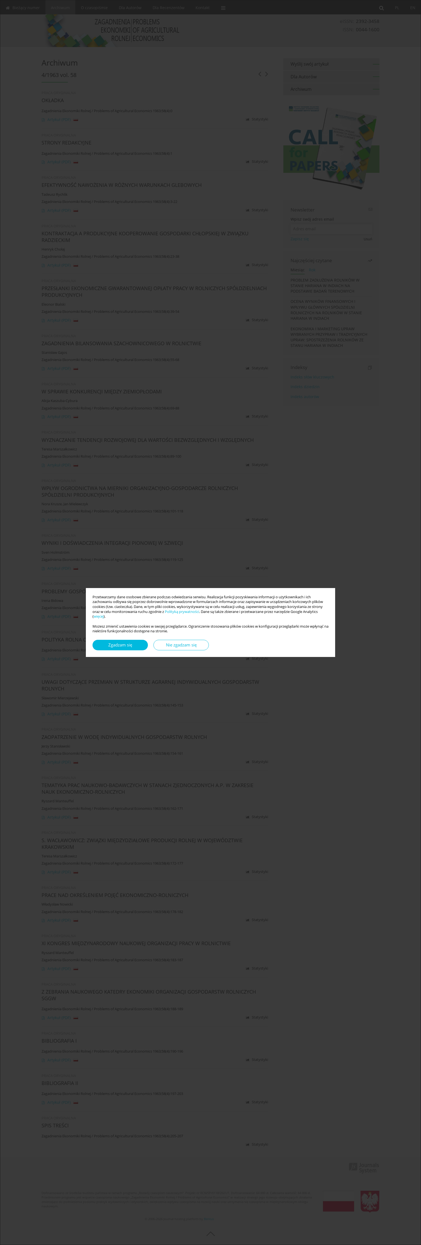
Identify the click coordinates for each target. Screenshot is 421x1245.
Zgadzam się (120, 645)
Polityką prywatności (182, 611)
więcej (99, 616)
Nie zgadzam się (181, 645)
